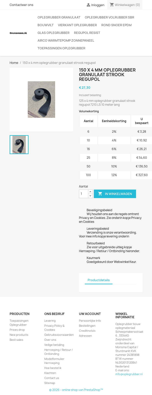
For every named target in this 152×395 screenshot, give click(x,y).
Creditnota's (87, 331)
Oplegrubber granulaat (59, 17)
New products (19, 335)
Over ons (50, 340)
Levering (50, 320)
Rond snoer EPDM (116, 25)
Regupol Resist (87, 33)
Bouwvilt (46, 25)
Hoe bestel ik (52, 368)
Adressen (85, 336)
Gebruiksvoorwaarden (59, 335)
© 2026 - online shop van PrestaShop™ (76, 390)
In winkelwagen (115, 193)
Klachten (50, 373)
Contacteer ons (21, 5)
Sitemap (49, 383)
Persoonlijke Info (90, 320)
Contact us (51, 378)
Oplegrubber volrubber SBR (109, 17)
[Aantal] (83, 194)
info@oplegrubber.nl (129, 374)
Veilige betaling (54, 345)
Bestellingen (87, 325)
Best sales (16, 340)
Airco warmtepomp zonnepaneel (66, 40)
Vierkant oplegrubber (77, 25)
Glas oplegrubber (54, 33)
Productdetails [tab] (99, 280)
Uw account (90, 314)
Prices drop (17, 330)
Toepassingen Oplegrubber (61, 48)
